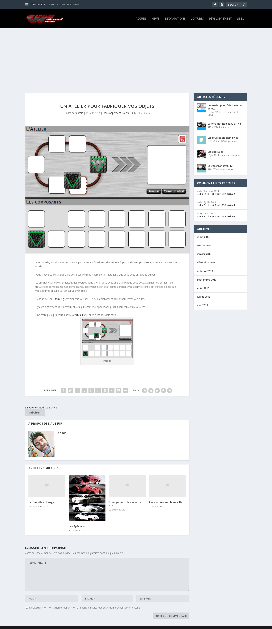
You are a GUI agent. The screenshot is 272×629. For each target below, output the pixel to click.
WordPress (80, 625)
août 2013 (203, 283)
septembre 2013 (206, 274)
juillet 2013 (203, 291)
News (155, 19)
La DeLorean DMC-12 (219, 160)
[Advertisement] (136, 54)
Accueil (141, 19)
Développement (220, 19)
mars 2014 (203, 231)
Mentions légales (225, 625)
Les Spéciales (77, 521)
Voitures (197, 19)
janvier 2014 (204, 248)
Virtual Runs (81, 309)
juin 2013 (202, 300)
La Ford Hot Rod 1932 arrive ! (63, 4)
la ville (45, 257)
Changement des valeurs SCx (125, 498)
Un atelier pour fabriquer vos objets (225, 102)
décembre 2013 (206, 257)
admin (79, 107)
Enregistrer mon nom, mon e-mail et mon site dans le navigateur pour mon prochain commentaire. (85, 602)
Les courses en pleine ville (165, 497)
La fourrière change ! (42, 497)
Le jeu (240, 19)
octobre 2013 (205, 266)
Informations (174, 19)
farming (59, 293)
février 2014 (204, 240)
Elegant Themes (46, 625)
